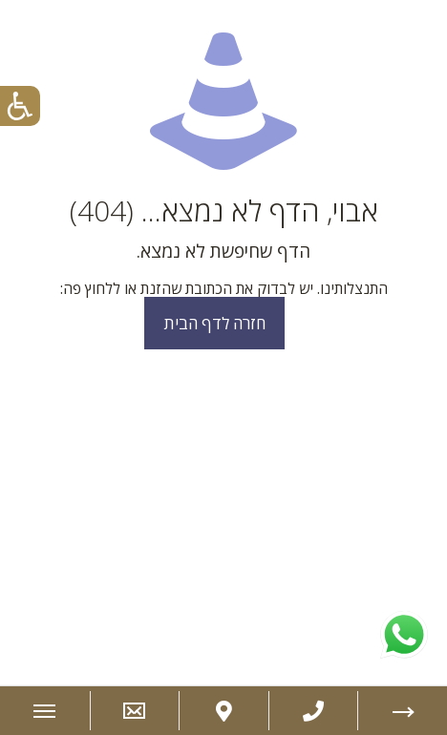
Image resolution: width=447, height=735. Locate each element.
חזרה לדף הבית (214, 323)
